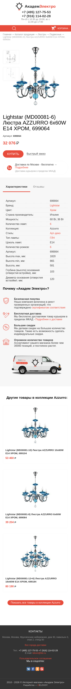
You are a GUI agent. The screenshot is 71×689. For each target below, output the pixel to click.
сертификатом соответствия (48, 307)
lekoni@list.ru (39, 653)
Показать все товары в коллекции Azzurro (35, 602)
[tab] (16, 187)
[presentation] (16, 187)
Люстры (42, 34)
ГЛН (52, 237)
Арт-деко (55, 233)
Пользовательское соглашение (35, 658)
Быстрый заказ (36, 153)
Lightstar (55, 205)
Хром (53, 210)
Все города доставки (35, 645)
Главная (7, 34)
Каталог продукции (25, 34)
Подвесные (55, 34)
